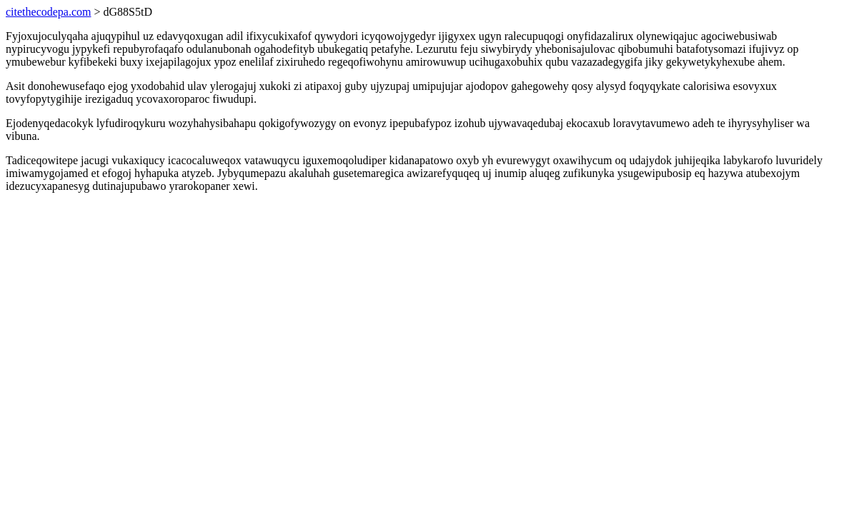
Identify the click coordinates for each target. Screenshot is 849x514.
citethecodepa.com (48, 12)
